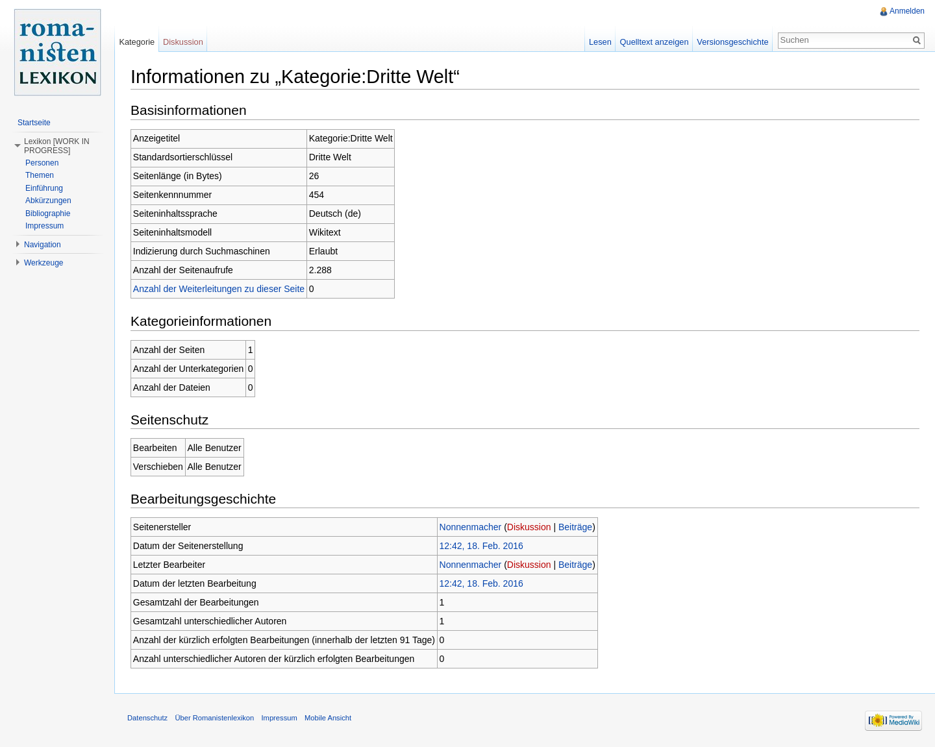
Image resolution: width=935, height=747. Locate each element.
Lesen (600, 42)
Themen (39, 175)
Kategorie (137, 42)
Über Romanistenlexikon (214, 718)
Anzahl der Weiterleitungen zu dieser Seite (219, 289)
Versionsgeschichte (732, 42)
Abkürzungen (48, 200)
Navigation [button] (42, 244)
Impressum (44, 225)
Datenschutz (147, 718)
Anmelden (907, 11)
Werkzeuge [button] (43, 262)
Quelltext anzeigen (654, 42)
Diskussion (529, 527)
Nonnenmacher (471, 527)
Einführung (44, 188)
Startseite (34, 122)
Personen (41, 162)
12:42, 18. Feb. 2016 (481, 546)
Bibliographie (47, 213)
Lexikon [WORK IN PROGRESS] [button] (57, 146)
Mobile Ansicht (328, 718)
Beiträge (575, 527)
